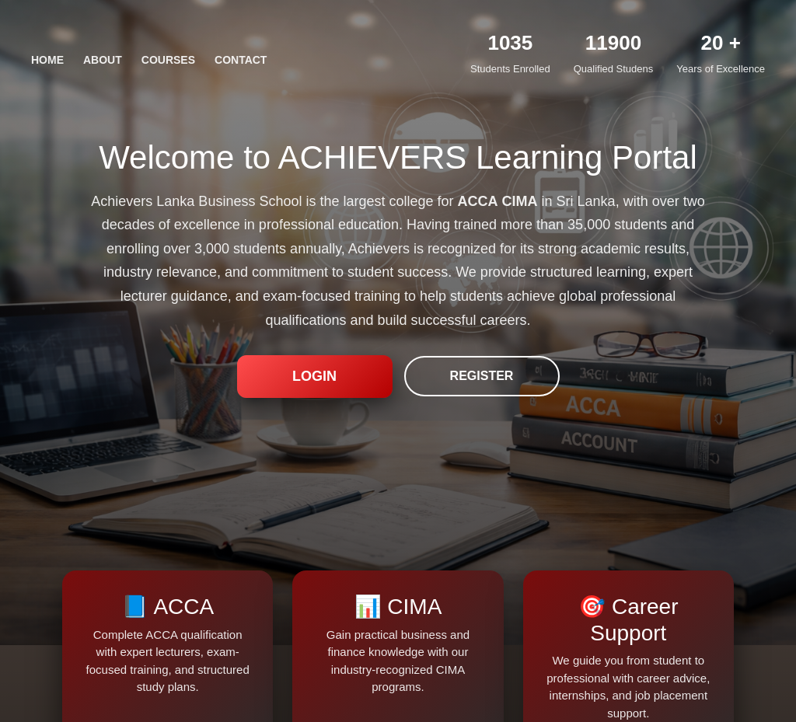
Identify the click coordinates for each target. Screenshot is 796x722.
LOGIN (314, 376)
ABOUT (102, 60)
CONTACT (241, 60)
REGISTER (482, 375)
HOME (47, 60)
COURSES (168, 60)
